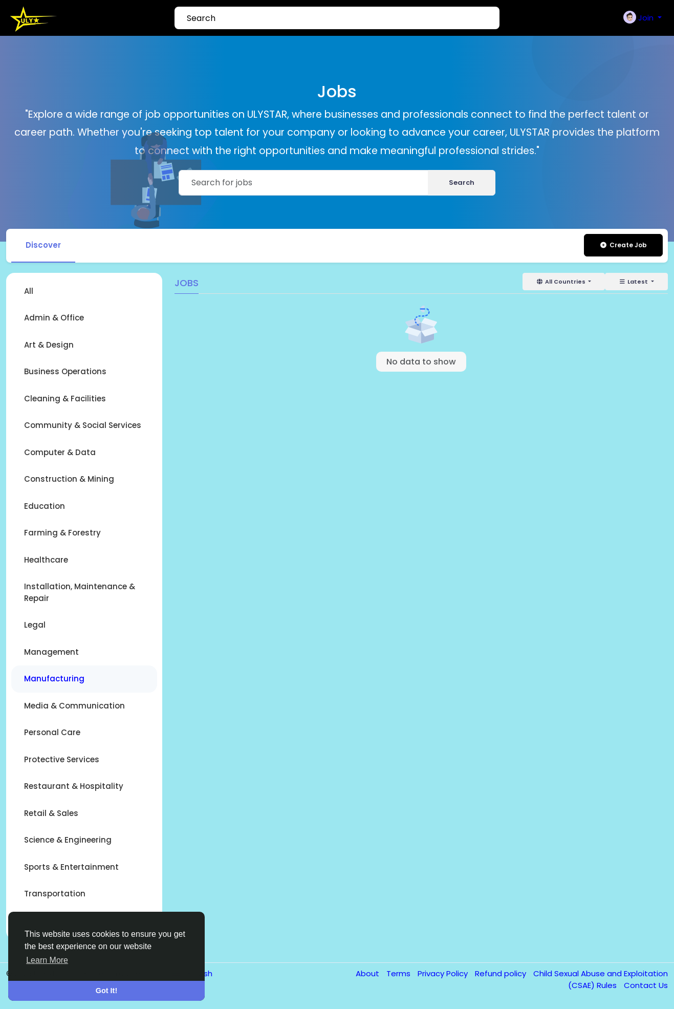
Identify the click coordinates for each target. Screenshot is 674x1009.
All (28, 291)
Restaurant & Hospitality (73, 786)
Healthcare (46, 559)
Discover (43, 245)
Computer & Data (60, 452)
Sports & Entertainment (71, 867)
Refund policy (501, 973)
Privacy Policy (444, 973)
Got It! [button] (106, 990)
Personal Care (52, 732)
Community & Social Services (82, 425)
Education (44, 506)
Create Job (623, 245)
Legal (35, 624)
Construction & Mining (69, 479)
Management (51, 652)
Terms (399, 973)
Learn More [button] (47, 960)
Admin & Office (54, 317)
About (368, 973)
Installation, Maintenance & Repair (79, 592)
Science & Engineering (68, 839)
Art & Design (49, 344)
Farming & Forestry (62, 532)
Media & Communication (74, 705)
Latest (634, 281)
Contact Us (646, 985)
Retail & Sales (51, 813)
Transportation (54, 893)
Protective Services (61, 759)
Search (461, 182)
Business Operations (65, 371)
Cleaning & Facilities (65, 398)
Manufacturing (54, 678)
